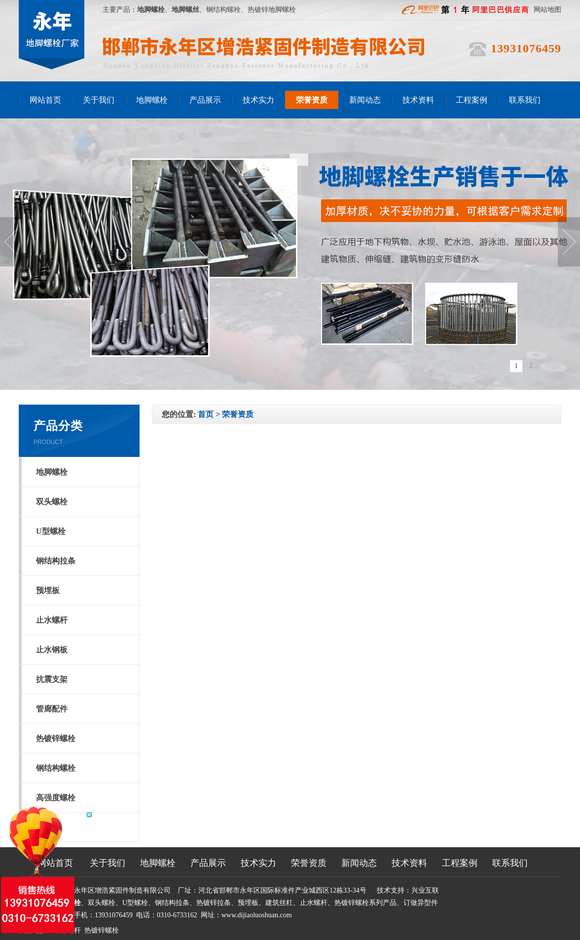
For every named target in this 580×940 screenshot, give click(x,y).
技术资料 (418, 100)
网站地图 (547, 9)
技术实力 (258, 100)
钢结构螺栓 (55, 768)
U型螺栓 (51, 531)
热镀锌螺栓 (55, 738)
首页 (206, 414)
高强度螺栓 (55, 797)
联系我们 (525, 100)
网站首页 (45, 100)
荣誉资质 (311, 100)
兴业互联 (425, 890)
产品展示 (205, 100)
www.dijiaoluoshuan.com (256, 915)
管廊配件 (52, 709)
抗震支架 (52, 679)
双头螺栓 (52, 501)
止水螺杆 (52, 620)
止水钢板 (52, 649)
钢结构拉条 (55, 561)
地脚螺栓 (152, 100)
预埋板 (48, 590)
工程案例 (471, 100)
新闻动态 (365, 100)
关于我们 (98, 100)
